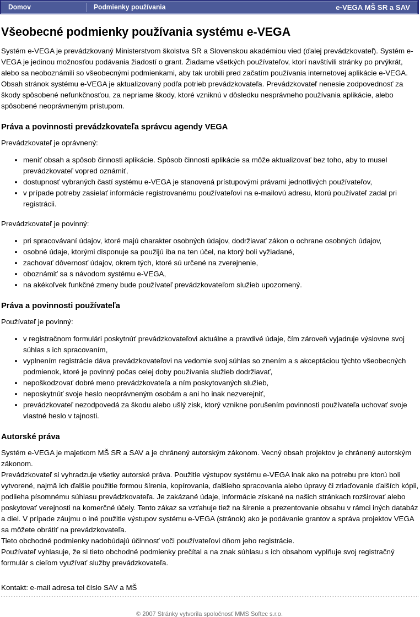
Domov (19, 7)
